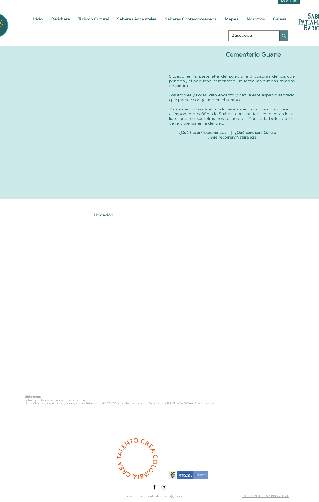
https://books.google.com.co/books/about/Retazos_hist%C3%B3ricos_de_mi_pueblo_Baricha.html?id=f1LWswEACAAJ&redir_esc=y (119, 403)
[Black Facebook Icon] (154, 487)
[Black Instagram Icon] (164, 487)
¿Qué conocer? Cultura (255, 133)
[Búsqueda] (250, 36)
